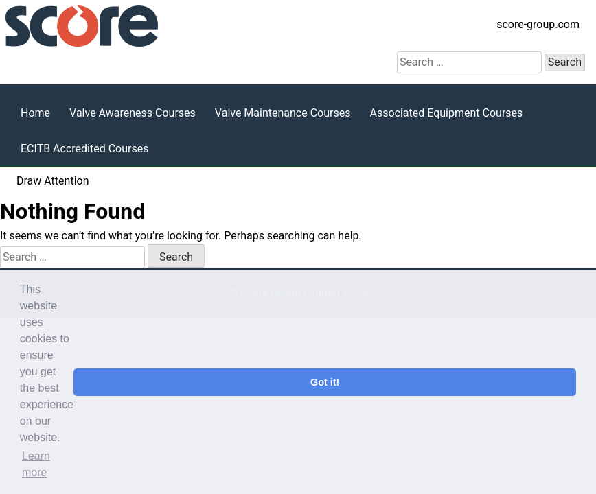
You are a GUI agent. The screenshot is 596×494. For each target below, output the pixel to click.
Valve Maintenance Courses (283, 112)
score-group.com (538, 24)
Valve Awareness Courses (132, 112)
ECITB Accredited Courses (84, 148)
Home (35, 112)
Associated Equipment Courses (446, 112)
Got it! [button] (324, 382)
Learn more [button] (36, 464)
